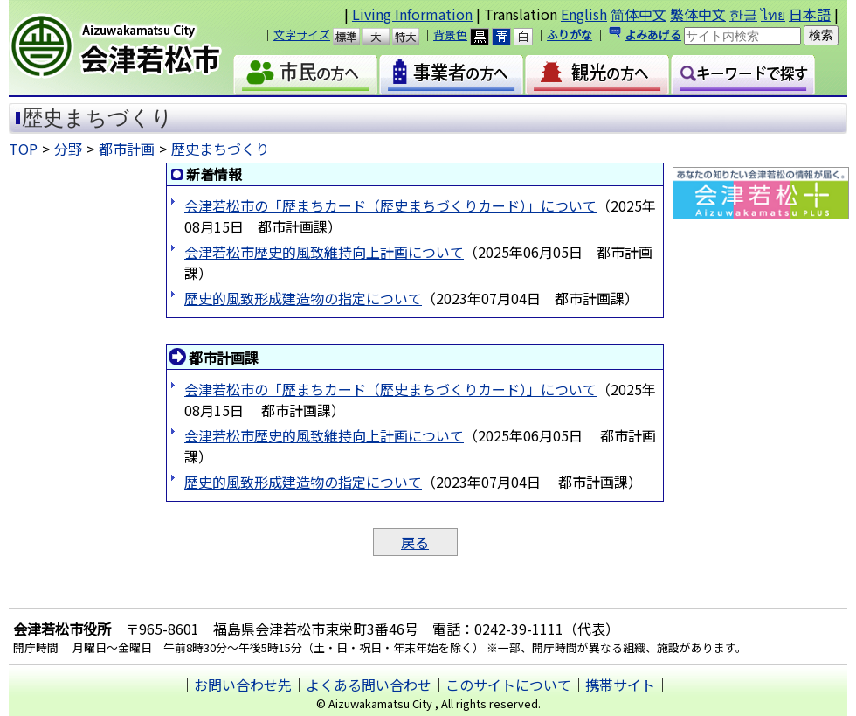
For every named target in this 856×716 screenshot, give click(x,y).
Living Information (412, 13)
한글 (743, 13)
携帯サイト (620, 684)
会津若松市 (130, 48)
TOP (23, 148)
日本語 (810, 13)
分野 (68, 148)
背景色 (450, 34)
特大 (413, 36)
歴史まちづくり (220, 148)
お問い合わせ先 (243, 684)
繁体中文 (698, 13)
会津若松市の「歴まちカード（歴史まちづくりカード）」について (390, 205)
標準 (354, 36)
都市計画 (127, 148)
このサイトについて (508, 684)
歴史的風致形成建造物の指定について (303, 298)
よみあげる (653, 34)
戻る (415, 542)
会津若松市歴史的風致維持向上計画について (324, 251)
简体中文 (638, 13)
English (584, 13)
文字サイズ (301, 34)
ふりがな (569, 34)
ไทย (773, 13)
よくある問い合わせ (368, 684)
